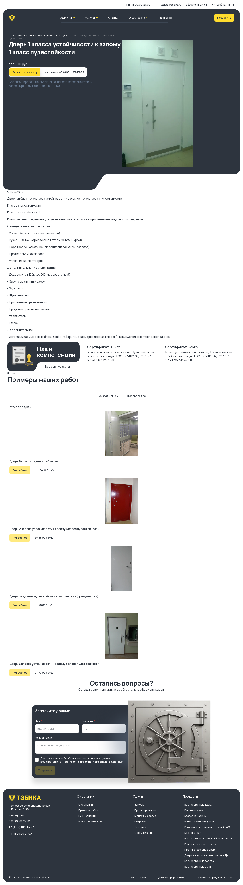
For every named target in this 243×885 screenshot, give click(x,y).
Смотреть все (136, 396)
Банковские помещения (199, 821)
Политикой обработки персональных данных (92, 761)
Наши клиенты (87, 816)
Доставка (140, 827)
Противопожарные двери (200, 849)
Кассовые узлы (193, 810)
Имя (37, 721)
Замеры (139, 804)
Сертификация (143, 832)
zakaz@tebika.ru (171, 4)
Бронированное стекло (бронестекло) (208, 838)
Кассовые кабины (195, 816)
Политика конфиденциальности (214, 877)
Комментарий (43, 737)
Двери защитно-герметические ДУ (206, 855)
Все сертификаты (57, 367)
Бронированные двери (198, 804)
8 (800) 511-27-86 (196, 4)
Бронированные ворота (199, 861)
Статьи (113, 18)
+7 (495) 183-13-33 (223, 4)
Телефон (87, 721)
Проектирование (145, 810)
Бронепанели (192, 832)
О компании (85, 804)
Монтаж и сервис (145, 816)
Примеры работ (88, 810)
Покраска (140, 821)
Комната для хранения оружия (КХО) (207, 827)
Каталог (82, 247)
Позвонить (224, 17)
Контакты (165, 18)
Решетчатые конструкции (200, 844)
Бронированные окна (197, 866)
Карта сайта (138, 877)
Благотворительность (92, 821)
